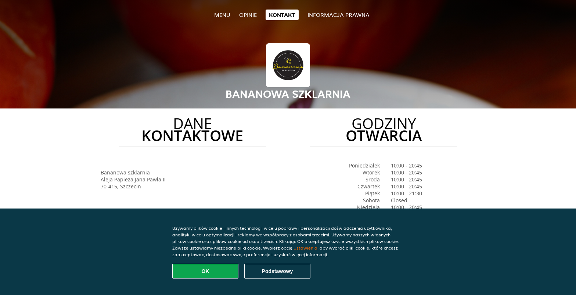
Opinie (248, 15)
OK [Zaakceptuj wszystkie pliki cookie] (205, 271)
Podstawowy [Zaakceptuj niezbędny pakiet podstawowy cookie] (277, 271)
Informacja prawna (338, 15)
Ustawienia (305, 248)
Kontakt (282, 15)
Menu (222, 15)
